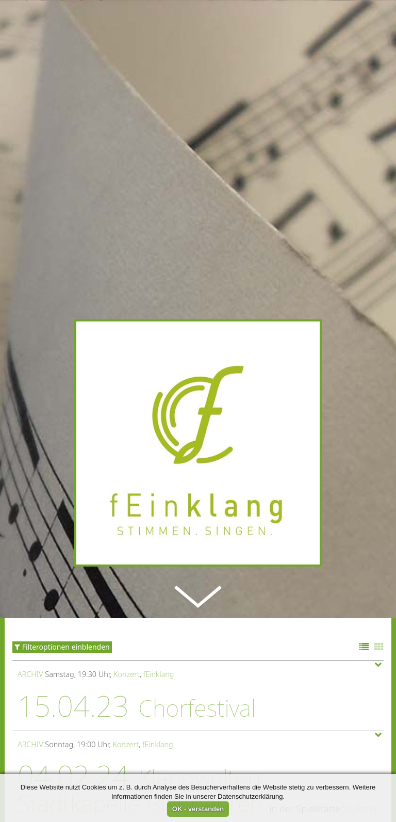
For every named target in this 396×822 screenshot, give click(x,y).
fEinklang (158, 612)
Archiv (30, 612)
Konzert (126, 612)
